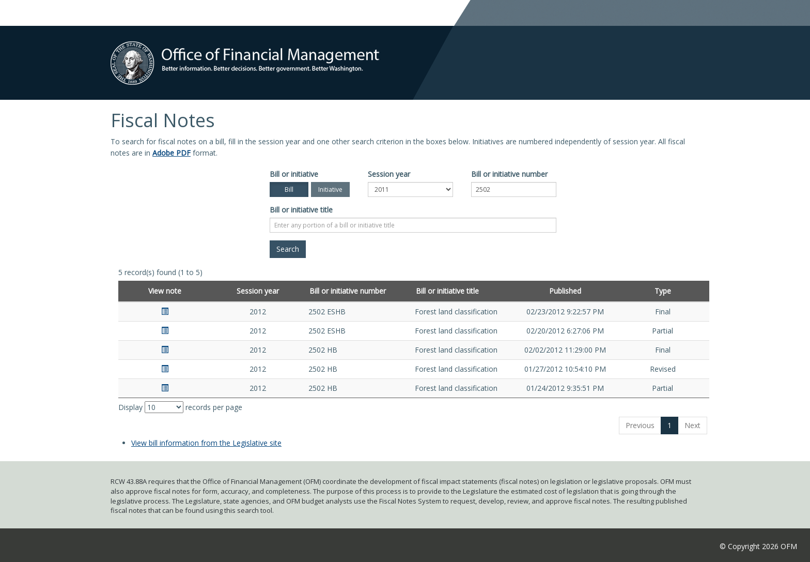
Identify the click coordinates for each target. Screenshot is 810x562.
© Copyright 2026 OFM (758, 546)
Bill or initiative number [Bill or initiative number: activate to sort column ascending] (347, 291)
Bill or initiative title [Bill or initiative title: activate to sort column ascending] (447, 291)
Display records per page (180, 407)
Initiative (330, 189)
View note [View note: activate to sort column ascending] (164, 291)
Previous (640, 425)
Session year (389, 174)
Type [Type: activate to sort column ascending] (663, 291)
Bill (289, 189)
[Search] (288, 249)
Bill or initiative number (509, 174)
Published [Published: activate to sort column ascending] (565, 291)
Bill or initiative (294, 174)
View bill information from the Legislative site (206, 443)
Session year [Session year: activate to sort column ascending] (258, 291)
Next (692, 425)
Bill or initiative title (301, 210)
